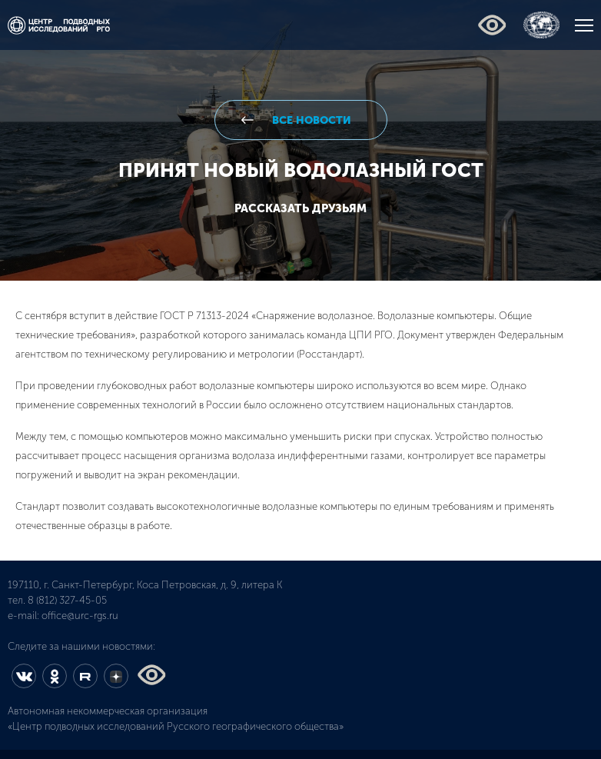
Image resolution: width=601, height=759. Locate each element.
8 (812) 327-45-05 (67, 600)
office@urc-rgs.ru (80, 615)
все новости (310, 120)
